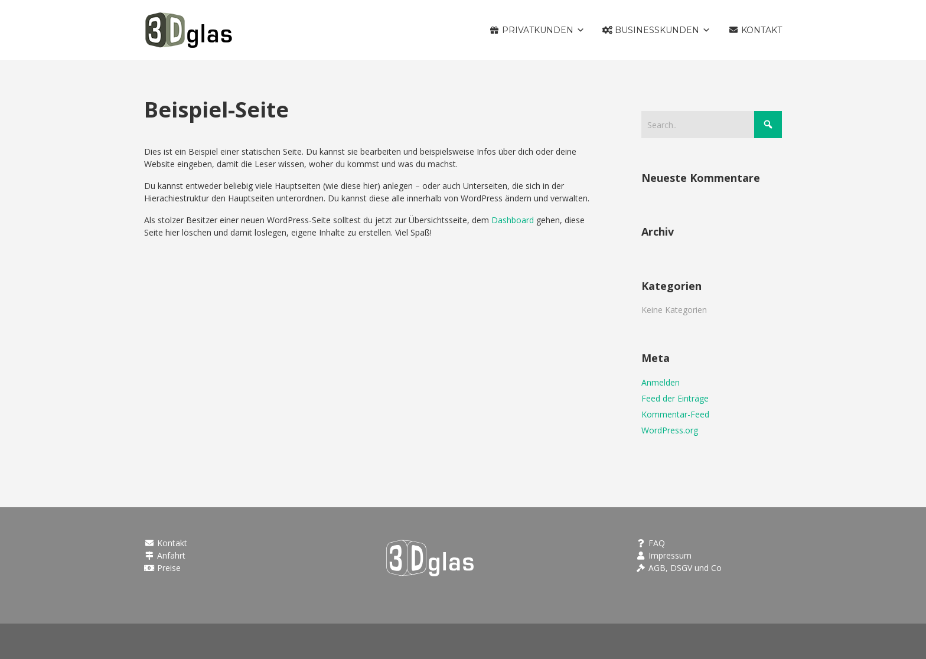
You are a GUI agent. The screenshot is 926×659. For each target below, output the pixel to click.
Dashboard (512, 220)
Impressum (664, 555)
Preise (162, 567)
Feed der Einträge (675, 398)
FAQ (651, 543)
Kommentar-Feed (675, 414)
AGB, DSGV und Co (679, 567)
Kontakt (165, 543)
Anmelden (660, 382)
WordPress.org (669, 430)
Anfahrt (164, 555)
